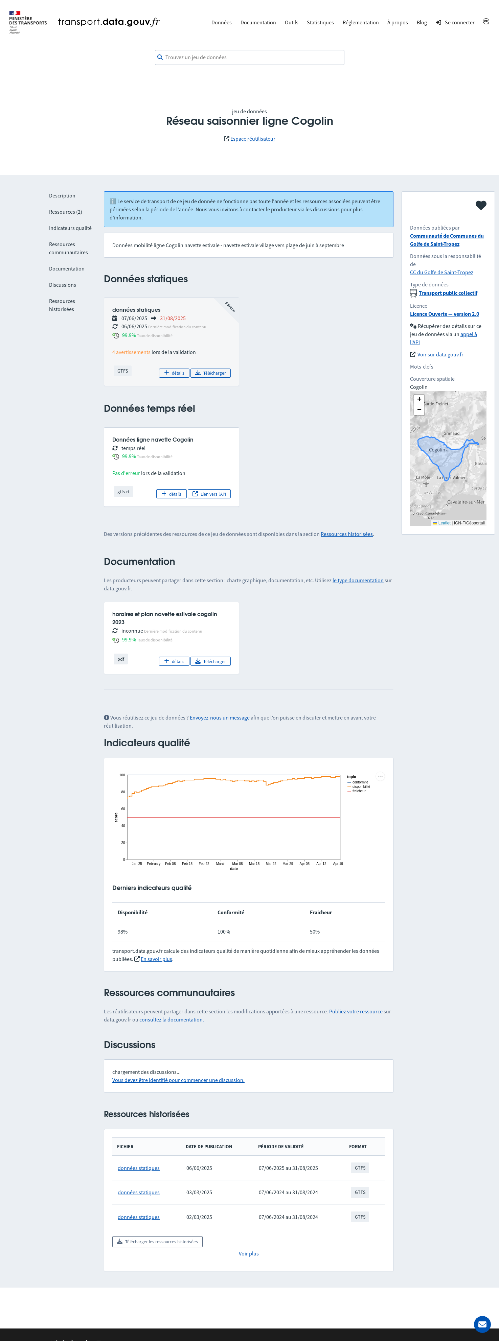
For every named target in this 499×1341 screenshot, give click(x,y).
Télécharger (210, 373)
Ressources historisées (347, 534)
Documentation (258, 22)
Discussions (62, 284)
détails (174, 373)
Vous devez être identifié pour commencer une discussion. (178, 1080)
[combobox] (249, 57)
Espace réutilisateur (252, 138)
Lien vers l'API (209, 494)
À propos (397, 22)
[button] (419, 400)
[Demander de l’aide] (482, 1324)
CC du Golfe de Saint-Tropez (441, 272)
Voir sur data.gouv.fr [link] (440, 354)
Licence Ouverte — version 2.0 (444, 313)
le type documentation (358, 580)
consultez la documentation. (171, 1019)
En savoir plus (156, 959)
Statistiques (320, 22)
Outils (291, 22)
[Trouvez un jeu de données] (249, 57)
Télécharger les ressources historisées (157, 1242)
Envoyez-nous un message (220, 717)
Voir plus (249, 1253)
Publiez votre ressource (356, 1011)
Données (221, 22)
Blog (422, 22)
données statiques (139, 1167)
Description (62, 195)
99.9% (129, 335)
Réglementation (361, 22)
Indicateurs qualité (70, 228)
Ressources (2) (65, 211)
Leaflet (441, 523)
